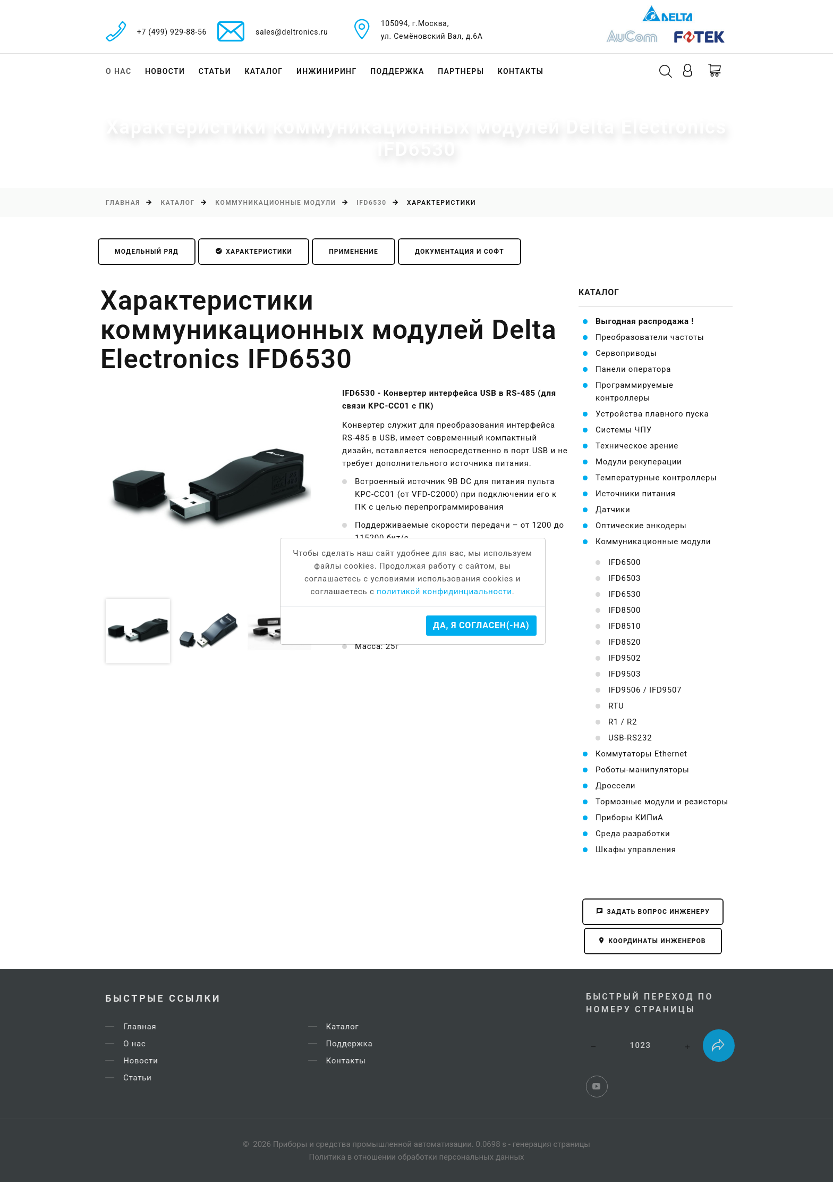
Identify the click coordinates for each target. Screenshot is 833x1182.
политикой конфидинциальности (444, 591)
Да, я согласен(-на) (481, 625)
